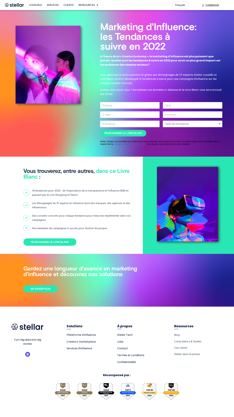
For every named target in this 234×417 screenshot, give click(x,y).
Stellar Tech (125, 335)
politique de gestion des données (130, 144)
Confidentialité (126, 362)
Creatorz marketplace (81, 342)
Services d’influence (79, 348)
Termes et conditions (130, 355)
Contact (122, 348)
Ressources (88, 5)
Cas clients (180, 347)
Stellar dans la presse (187, 354)
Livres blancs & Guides (187, 341)
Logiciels (35, 5)
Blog (177, 334)
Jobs (120, 342)
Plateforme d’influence (81, 335)
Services (53, 5)
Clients (69, 5)
